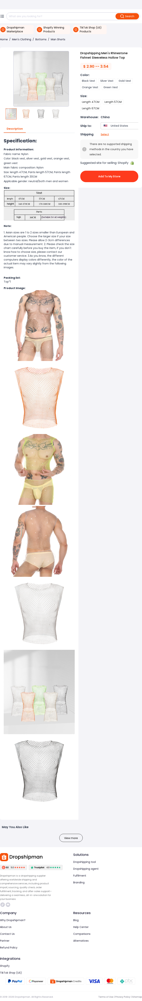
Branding (79, 882)
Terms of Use (105, 996)
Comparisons (81, 934)
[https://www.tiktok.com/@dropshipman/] (2, 904)
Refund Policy (8, 947)
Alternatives (81, 941)
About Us (5, 927)
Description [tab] (15, 129)
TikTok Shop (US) (11, 973)
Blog (76, 920)
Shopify (5, 966)
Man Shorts (58, 39)
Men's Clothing (21, 39)
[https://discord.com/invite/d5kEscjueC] (8, 904)
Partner (4, 941)
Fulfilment (79, 875)
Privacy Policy (122, 996)
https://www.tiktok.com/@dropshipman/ (2, 904)
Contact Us (7, 934)
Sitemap (137, 996)
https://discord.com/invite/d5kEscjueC (8, 904)
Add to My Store (109, 176)
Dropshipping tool (84, 862)
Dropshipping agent (86, 869)
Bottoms (41, 39)
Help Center (81, 927)
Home (4, 39)
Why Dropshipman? (12, 920)
